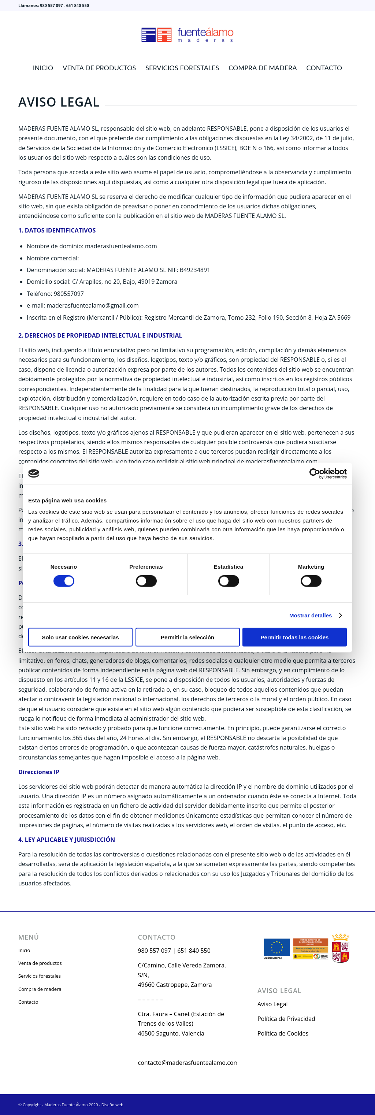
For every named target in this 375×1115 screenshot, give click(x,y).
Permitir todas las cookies (295, 637)
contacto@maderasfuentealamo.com (188, 1063)
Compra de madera (40, 989)
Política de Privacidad (286, 1019)
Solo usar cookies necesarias (80, 637)
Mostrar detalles (310, 615)
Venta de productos (40, 963)
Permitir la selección (187, 637)
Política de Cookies (282, 1033)
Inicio (24, 950)
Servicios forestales (39, 976)
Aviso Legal (272, 1004)
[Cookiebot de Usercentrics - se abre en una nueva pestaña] (315, 473)
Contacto (28, 1002)
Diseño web (112, 1104)
